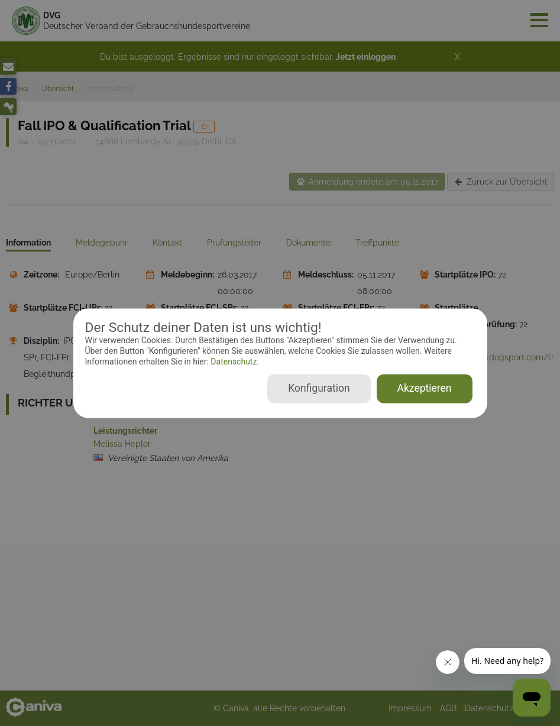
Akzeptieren (424, 388)
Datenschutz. (234, 362)
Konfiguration (318, 388)
